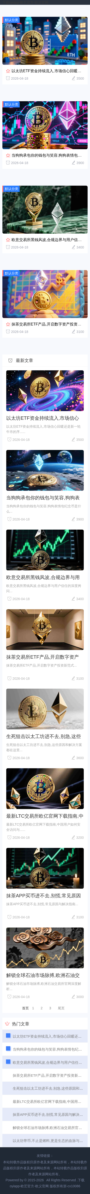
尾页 (61, 1008)
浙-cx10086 (71, 1186)
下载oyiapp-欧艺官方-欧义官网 (25, 2)
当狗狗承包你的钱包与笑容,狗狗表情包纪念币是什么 (43, 497)
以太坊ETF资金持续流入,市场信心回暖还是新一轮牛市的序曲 (42, 418)
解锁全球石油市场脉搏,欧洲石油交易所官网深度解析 (43, 975)
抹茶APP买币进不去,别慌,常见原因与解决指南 (43, 895)
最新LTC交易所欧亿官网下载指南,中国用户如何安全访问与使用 (45, 816)
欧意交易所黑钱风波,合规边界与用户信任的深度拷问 (43, 577)
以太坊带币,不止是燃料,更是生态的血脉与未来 (50, 1141)
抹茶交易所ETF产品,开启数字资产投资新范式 (50, 324)
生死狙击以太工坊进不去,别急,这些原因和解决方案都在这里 (43, 736)
